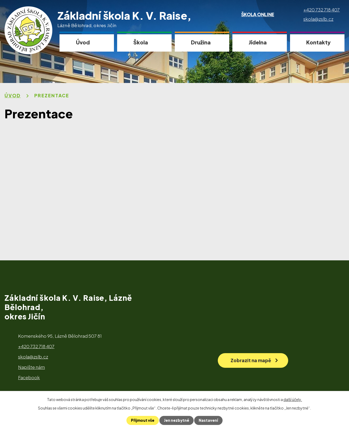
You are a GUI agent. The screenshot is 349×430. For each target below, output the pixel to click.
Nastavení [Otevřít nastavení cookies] (209, 420)
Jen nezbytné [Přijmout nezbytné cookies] (177, 420)
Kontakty (318, 42)
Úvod (83, 42)
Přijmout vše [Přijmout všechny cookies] (142, 420)
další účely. (292, 399)
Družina (201, 42)
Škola (140, 42)
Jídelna (258, 42)
